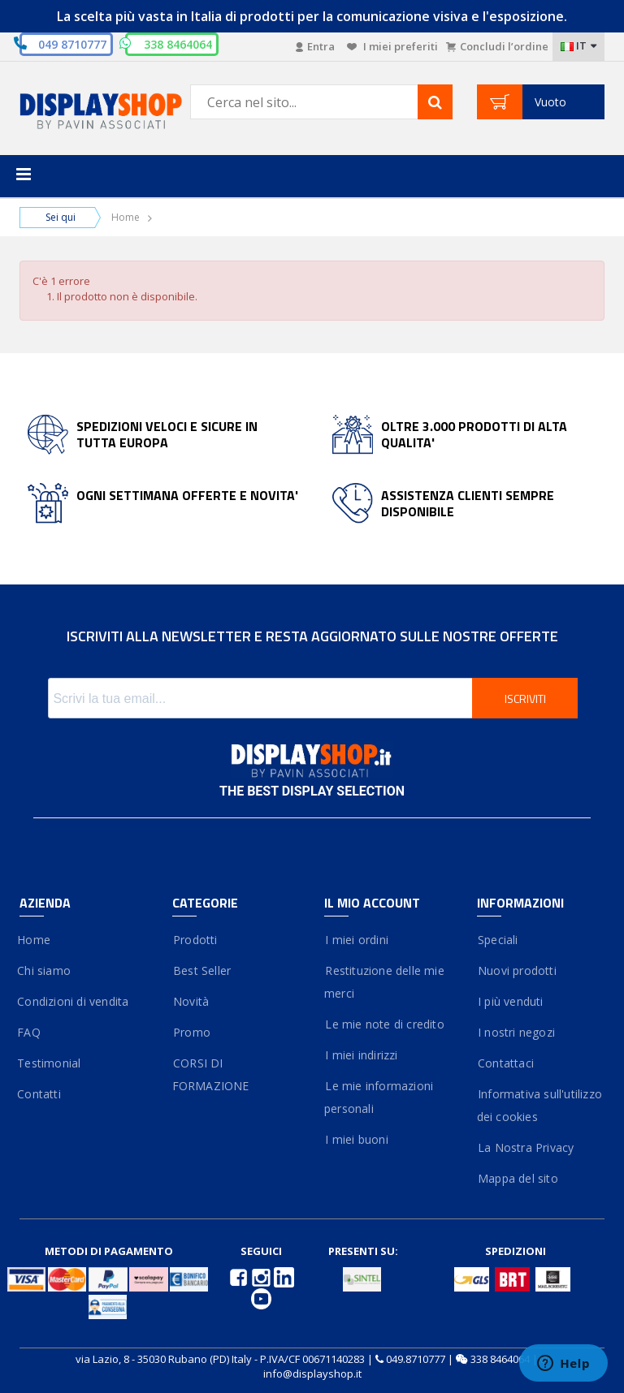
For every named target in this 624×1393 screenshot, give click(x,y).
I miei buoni (356, 1139)
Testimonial (50, 1063)
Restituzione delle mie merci (384, 982)
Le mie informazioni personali (378, 1097)
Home (125, 217)
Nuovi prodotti (517, 970)
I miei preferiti (392, 46)
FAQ (30, 1032)
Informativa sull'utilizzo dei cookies (539, 1105)
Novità (191, 1001)
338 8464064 (500, 1359)
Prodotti (195, 939)
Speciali (497, 939)
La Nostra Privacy (525, 1147)
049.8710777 (415, 1359)
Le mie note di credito (384, 1024)
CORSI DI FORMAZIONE (210, 1074)
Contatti (40, 1094)
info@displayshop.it (312, 1373)
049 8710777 (72, 44)
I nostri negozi (516, 1032)
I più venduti (510, 1001)
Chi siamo (45, 970)
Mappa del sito (517, 1178)
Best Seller (202, 970)
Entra (315, 46)
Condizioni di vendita (74, 1001)
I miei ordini (356, 939)
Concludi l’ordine (497, 46)
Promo (191, 1032)
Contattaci (505, 1063)
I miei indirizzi (361, 1055)
